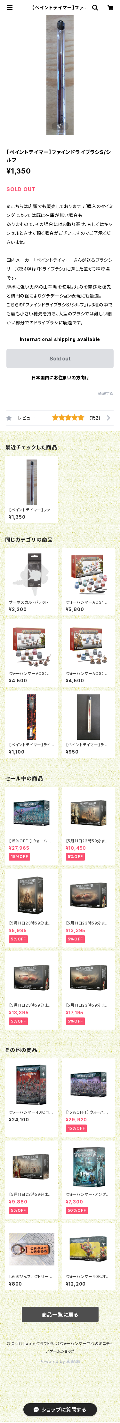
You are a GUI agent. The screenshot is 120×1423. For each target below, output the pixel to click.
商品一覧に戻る (60, 1314)
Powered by (60, 1361)
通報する (106, 393)
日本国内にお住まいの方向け (60, 377)
